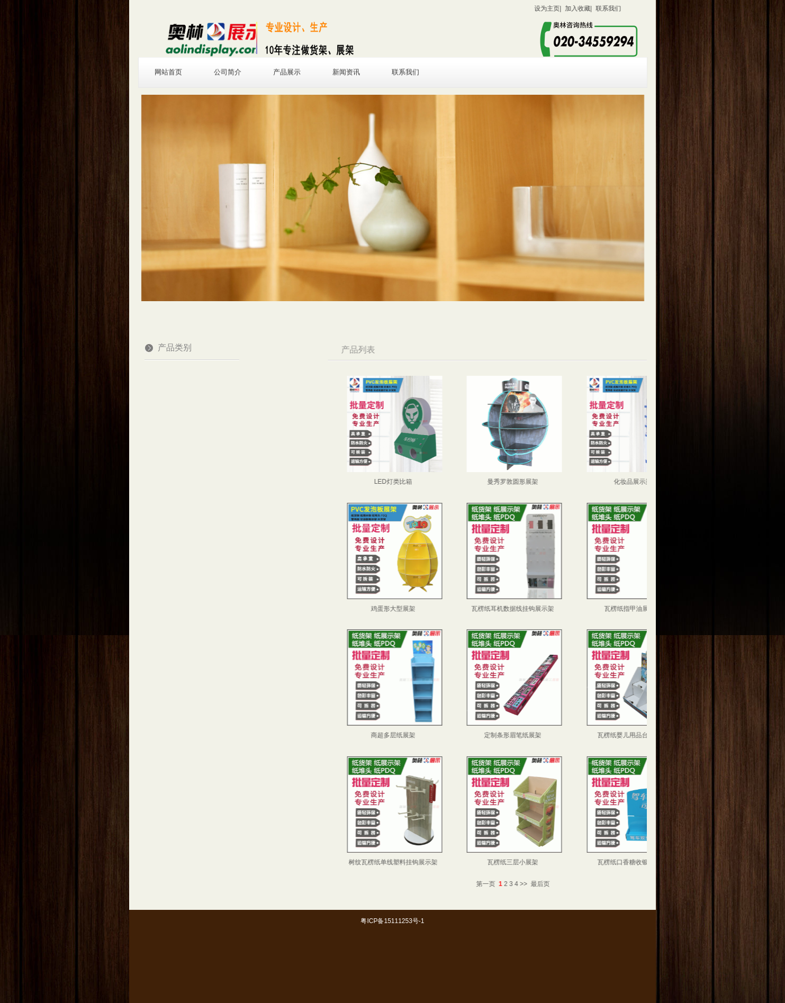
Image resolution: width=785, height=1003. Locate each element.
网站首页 (168, 62)
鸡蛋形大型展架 (455, 608)
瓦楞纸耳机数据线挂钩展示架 (575, 608)
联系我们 (405, 62)
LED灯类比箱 (455, 481)
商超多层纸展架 (455, 735)
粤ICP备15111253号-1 (392, 921)
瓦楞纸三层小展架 (575, 862)
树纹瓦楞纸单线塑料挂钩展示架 (455, 862)
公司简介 (227, 62)
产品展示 (287, 62)
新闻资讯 (346, 62)
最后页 (602, 884)
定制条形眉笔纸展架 (575, 735)
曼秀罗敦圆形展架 (575, 481)
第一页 (547, 884)
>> (586, 884)
